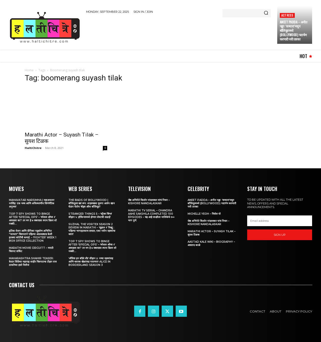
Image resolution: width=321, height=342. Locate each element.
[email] (279, 220)
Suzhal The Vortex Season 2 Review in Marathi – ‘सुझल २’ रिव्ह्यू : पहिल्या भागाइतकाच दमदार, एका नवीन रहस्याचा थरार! (91, 229)
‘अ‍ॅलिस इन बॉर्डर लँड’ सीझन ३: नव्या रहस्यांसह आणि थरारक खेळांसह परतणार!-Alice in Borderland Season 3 (90, 262)
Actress (287, 15)
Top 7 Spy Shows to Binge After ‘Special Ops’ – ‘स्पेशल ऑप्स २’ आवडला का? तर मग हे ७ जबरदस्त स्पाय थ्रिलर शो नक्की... (33, 218)
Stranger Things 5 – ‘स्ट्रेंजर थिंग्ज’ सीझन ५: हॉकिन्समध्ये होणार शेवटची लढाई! (90, 215)
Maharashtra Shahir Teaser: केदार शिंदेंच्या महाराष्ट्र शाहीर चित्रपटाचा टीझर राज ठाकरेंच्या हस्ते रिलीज (33, 262)
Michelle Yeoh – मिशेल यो (204, 213)
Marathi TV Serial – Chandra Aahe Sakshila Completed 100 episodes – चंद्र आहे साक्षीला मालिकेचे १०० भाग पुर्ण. (151, 215)
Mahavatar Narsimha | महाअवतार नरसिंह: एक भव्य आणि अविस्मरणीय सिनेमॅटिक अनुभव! (31, 203)
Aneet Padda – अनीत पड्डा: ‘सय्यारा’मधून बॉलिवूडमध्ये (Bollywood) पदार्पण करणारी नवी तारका (212, 203)
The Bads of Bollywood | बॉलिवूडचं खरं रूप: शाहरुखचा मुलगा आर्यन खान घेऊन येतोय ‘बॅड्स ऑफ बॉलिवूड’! (91, 203)
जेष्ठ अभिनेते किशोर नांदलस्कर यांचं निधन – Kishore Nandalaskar (149, 201)
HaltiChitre (33, 148)
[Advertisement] (178, 30)
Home (29, 70)
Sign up (280, 235)
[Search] (266, 13)
